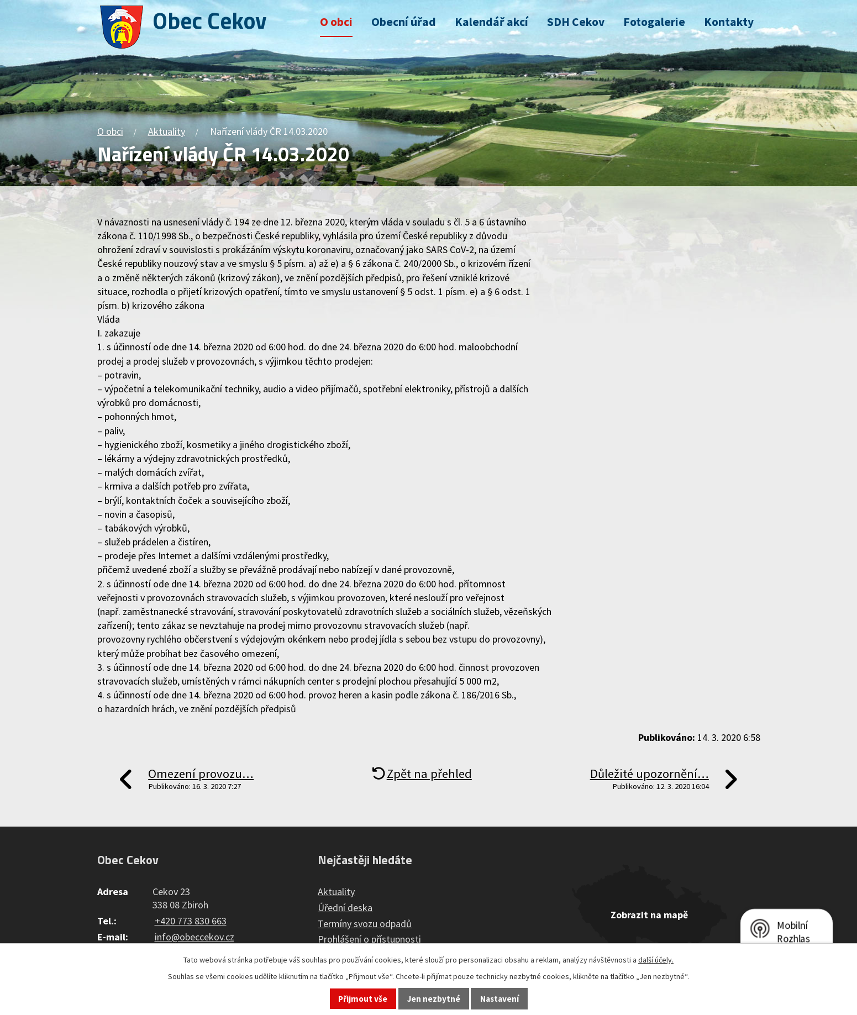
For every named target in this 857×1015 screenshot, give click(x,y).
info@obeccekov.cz (194, 936)
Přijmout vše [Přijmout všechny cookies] (362, 998)
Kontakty (729, 21)
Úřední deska (345, 907)
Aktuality (166, 131)
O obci (336, 21)
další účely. (656, 960)
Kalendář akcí (491, 21)
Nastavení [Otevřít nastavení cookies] (499, 998)
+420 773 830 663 (191, 920)
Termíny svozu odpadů (365, 923)
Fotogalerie (654, 21)
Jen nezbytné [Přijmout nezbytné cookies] (433, 998)
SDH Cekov (575, 21)
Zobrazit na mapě (649, 914)
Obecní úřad (403, 21)
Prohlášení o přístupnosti (369, 939)
